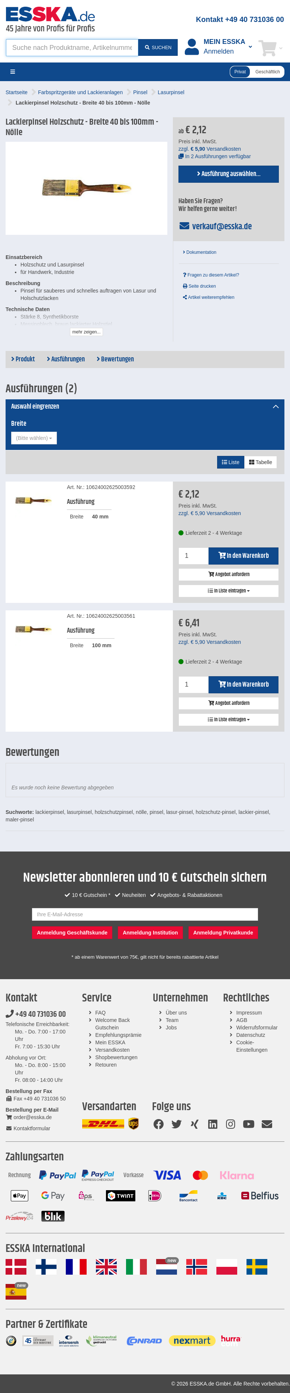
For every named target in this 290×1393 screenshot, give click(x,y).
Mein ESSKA (110, 1042)
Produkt (23, 359)
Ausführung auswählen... (229, 174)
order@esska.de (29, 1117)
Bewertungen (115, 359)
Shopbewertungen (116, 1057)
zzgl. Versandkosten (209, 149)
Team (172, 1020)
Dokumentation (199, 252)
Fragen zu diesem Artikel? (211, 275)
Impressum (249, 1013)
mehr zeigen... (86, 332)
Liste (230, 462)
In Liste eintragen (229, 591)
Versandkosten (112, 1050)
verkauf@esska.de (215, 226)
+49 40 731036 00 (36, 1014)
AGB (241, 1020)
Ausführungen (66, 359)
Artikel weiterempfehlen (208, 297)
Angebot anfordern (228, 575)
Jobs (171, 1028)
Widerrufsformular (256, 1028)
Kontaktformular (28, 1128)
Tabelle (260, 462)
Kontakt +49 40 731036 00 (240, 19)
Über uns (176, 1013)
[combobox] (34, 438)
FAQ (100, 1013)
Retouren (106, 1065)
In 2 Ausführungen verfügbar (214, 156)
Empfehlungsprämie (118, 1035)
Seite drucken (199, 286)
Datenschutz (250, 1035)
